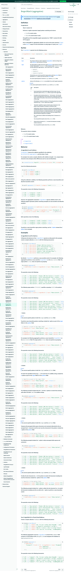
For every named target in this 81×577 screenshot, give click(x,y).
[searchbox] (40, 4)
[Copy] (62, 54)
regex (23, 64)
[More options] (63, 11)
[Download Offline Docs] (14, 8)
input (23, 60)
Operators (43, 8)
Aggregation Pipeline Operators (53, 8)
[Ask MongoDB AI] (72, 4)
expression (34, 62)
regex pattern (49, 60)
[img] (69, 14)
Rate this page (71, 11)
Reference (38, 8)
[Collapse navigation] (17, 569)
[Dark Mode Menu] (78, 4)
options (56, 75)
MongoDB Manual (30, 8)
